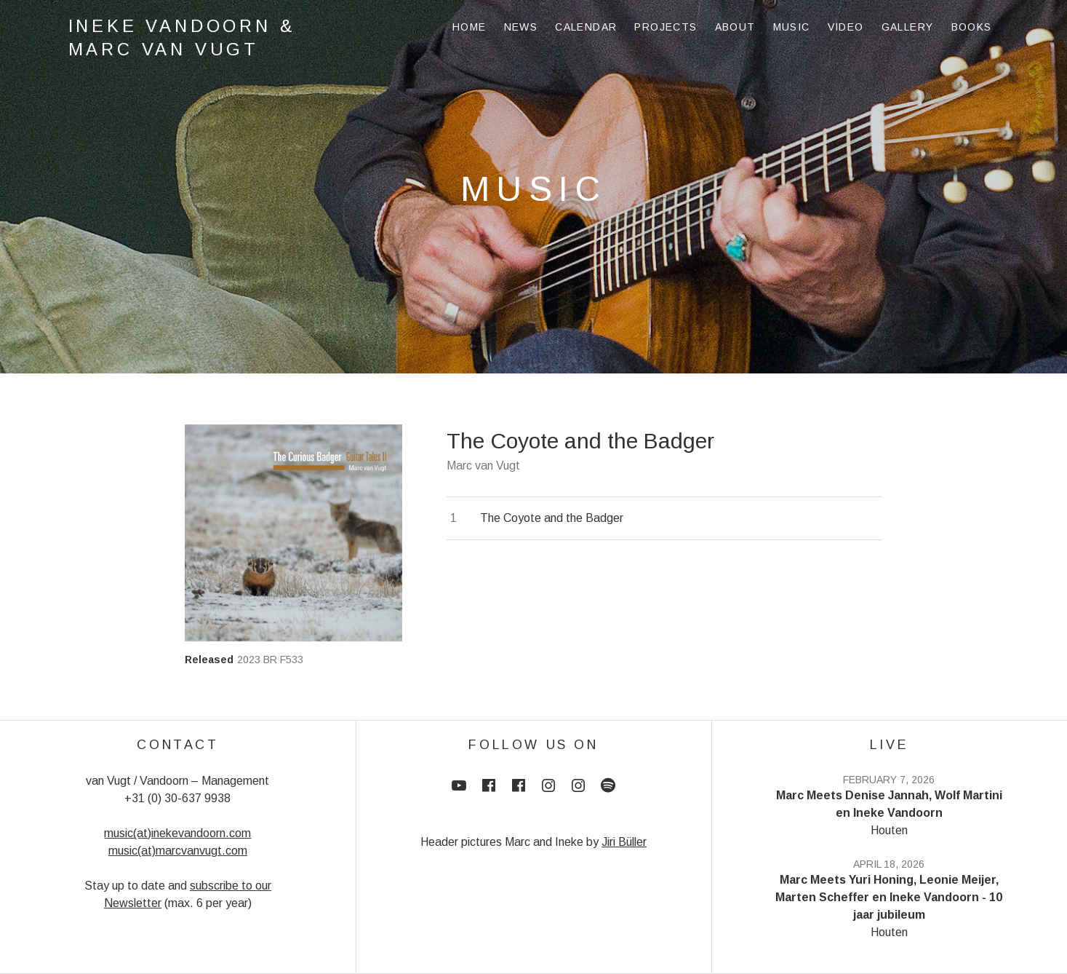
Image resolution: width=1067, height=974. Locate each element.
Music (791, 27)
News (521, 27)
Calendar (586, 27)
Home (469, 27)
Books (971, 27)
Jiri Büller (624, 842)
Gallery (908, 27)
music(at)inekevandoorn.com (177, 833)
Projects (665, 27)
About (735, 27)
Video (846, 27)
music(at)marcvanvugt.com (177, 850)
